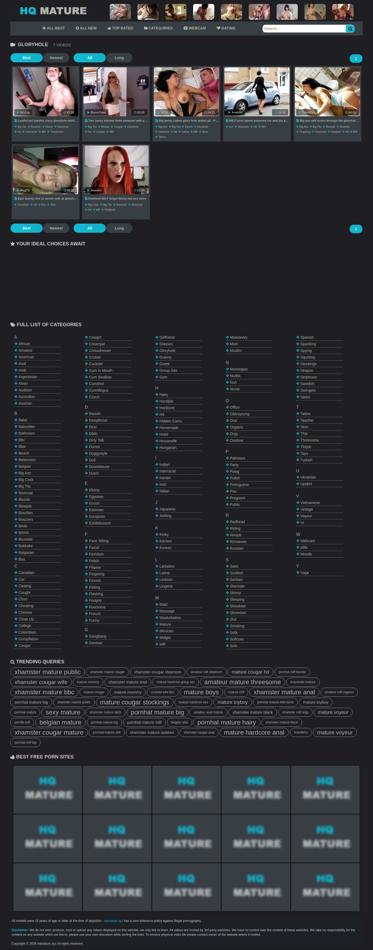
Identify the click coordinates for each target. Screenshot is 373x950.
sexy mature (63, 712)
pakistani (237, 458)
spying (306, 350)
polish (235, 478)
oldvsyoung (240, 414)
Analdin (235, 112)
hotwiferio (301, 732)
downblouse (99, 467)
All (80, 58)
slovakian (238, 606)
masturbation (170, 618)
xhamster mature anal (128, 682)
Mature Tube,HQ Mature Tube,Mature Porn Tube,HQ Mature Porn (52, 10)
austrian (25, 403)
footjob (95, 600)
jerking (165, 516)
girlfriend (167, 337)
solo (233, 646)
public (235, 504)
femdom (96, 554)
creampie (97, 344)
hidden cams (170, 421)
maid (163, 604)
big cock (93, 204)
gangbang (97, 636)
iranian (165, 478)
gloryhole (63, 126)
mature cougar (94, 692)
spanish (307, 337)
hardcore (163, 131)
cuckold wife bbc (162, 692)
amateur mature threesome (242, 682)
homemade (169, 428)
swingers (308, 390)
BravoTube (96, 112)
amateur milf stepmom (206, 672)
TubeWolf (307, 112)
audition (25, 390)
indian (164, 464)
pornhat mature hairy (226, 722)
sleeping (237, 599)
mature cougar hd (250, 672)
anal (22, 363)
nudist (235, 376)
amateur (26, 350)
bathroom (27, 433)
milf (44, 131)
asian (23, 383)
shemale (237, 586)
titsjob (305, 447)
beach (24, 453)
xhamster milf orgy (295, 712)
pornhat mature (25, 712)
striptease (308, 377)
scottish (236, 573)
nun (233, 382)
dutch (94, 473)
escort (94, 503)
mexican (166, 631)
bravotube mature (303, 682)
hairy (163, 394)
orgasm (236, 427)
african (24, 344)
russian (236, 548)
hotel (163, 434)
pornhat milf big (25, 742)
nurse (235, 389)
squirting (307, 357)
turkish (306, 460)
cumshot (96, 384)
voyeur (306, 516)
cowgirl (95, 337)
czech (94, 397)
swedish (307, 384)
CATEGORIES (158, 28)
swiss (305, 397)
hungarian (168, 447)
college (25, 626)
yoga (304, 573)
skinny (235, 593)
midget (165, 637)
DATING (226, 28)
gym (163, 377)
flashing (96, 594)
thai (304, 433)
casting (25, 586)
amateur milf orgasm (339, 692)
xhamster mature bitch (105, 712)
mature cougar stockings (134, 702)
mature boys (201, 692)
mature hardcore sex (193, 702)
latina (185, 131)
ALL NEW (86, 28)
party (234, 465)
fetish (94, 561)
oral (233, 420)
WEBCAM (195, 28)
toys (304, 453)
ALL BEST (53, 28)
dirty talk (96, 440)
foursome (97, 607)
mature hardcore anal (254, 732)
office (234, 407)
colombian (27, 632)
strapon (306, 370)
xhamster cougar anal (199, 732)
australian (27, 397)
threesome (57, 131)
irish (162, 484)
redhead (110, 209)
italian (164, 491)
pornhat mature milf (144, 722)
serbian (236, 579)
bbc (22, 440)
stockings (308, 364)
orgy (234, 434)
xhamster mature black (253, 712)
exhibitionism (100, 523)
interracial (31, 131)
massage (167, 611)
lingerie (166, 586)
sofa (234, 632)
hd (19, 131)
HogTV (23, 190)
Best (24, 58)
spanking (308, 344)
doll (92, 460)
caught (24, 592)
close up (26, 619)
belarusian (27, 460)
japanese (167, 509)
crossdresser (100, 350)
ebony (49, 126)
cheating (26, 606)
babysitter (27, 427)
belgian (25, 466)
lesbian (100, 131)
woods (306, 554)
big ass (162, 126)
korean (165, 548)
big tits (21, 126)
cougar (118, 126)
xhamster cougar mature (49, 732)
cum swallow (100, 377)
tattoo (162, 136)
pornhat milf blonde (292, 672)
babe (23, 420)
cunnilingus (98, 390)
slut (233, 619)
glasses (166, 344)
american (26, 357)
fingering (304, 131)
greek (164, 364)
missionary (239, 337)
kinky (163, 534)
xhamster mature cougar (107, 672)
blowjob (330, 126)
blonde (105, 126)
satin (234, 566)
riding (235, 528)
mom (205, 131)
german (96, 643)
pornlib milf (22, 722)
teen (304, 427)
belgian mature (60, 722)
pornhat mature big (31, 702)
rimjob (236, 535)
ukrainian (308, 477)
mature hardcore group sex (176, 682)
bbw (22, 446)
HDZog (23, 112)
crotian (95, 357)
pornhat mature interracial (275, 702)
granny (165, 357)
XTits (163, 112)
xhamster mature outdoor (152, 732)
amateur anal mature (208, 712)
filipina (95, 567)
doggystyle (98, 453)
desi (92, 427)
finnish (95, 580)
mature (165, 624)
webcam (307, 541)
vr (302, 522)
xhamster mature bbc (44, 692)
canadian (26, 573)
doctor (94, 447)
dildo (93, 433)
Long (107, 58)
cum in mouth (100, 370)
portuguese (239, 485)
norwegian (239, 369)
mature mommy (88, 682)
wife (53, 204)
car (231, 126)
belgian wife (179, 722)
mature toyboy (232, 702)
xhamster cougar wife (41, 682)
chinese (25, 612)
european (97, 516)
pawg (234, 471)
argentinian (28, 377)
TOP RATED (120, 28)
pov (43, 204)
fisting (94, 587)
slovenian (238, 613)
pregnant (237, 498)
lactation (167, 566)
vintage (306, 509)
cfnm (23, 599)
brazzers (121, 204)
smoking (237, 626)
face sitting (99, 541)
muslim (236, 350)
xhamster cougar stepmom (157, 672)
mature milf (236, 692)
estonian (96, 510)
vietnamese (310, 503)
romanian (238, 542)
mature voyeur (333, 712)
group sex (168, 370)
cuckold (96, 364)
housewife (168, 441)
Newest (49, 58)
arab (22, 370)
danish (95, 414)
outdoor (236, 440)
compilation (28, 639)
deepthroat (98, 420)
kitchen (165, 541)
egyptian (96, 496)
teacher (307, 420)
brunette (36, 126)
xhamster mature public (48, 671)
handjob (336, 131)
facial (94, 547)
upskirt (306, 484)
